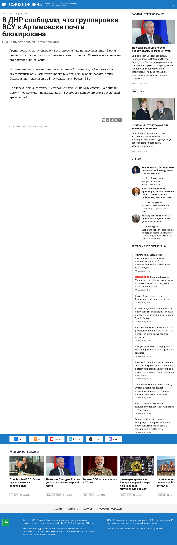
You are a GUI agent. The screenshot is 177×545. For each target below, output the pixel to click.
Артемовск (15, 126)
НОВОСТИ (7, 13)
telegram (75, 438)
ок (37, 438)
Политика (138, 91)
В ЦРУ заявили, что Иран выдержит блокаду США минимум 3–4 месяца (154, 406)
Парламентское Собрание (148, 14)
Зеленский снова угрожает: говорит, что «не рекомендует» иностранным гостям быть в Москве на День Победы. (152, 424)
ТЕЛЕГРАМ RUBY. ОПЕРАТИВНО (149, 246)
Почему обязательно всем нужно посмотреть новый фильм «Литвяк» (156, 218)
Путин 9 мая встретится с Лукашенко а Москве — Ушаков (152, 297)
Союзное (161, 495)
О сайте (58, 509)
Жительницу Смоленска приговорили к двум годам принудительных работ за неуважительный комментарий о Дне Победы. (153, 261)
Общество (88, 495)
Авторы (87, 509)
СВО (45, 126)
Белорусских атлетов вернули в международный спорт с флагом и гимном (154, 349)
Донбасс (37, 126)
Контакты (73, 509)
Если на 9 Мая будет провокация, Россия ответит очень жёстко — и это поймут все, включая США (158, 193)
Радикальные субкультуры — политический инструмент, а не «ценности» (158, 170)
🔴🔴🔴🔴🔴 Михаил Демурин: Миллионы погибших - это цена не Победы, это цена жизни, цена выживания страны (154, 281)
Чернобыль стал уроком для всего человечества (150, 126)
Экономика (126, 495)
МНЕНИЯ (136, 159)
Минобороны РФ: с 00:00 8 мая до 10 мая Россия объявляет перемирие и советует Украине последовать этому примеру (154, 389)
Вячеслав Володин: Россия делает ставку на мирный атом (151, 49)
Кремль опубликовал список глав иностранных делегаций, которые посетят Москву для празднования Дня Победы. (154, 313)
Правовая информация (110, 509)
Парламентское (54, 495)
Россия (26, 126)
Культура (14, 495)
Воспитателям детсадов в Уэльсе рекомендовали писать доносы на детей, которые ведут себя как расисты (154, 332)
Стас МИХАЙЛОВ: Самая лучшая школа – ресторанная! (25, 482)
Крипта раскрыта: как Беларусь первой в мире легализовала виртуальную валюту (135, 484)
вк (17, 438)
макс (113, 439)
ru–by (94, 439)
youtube (56, 438)
